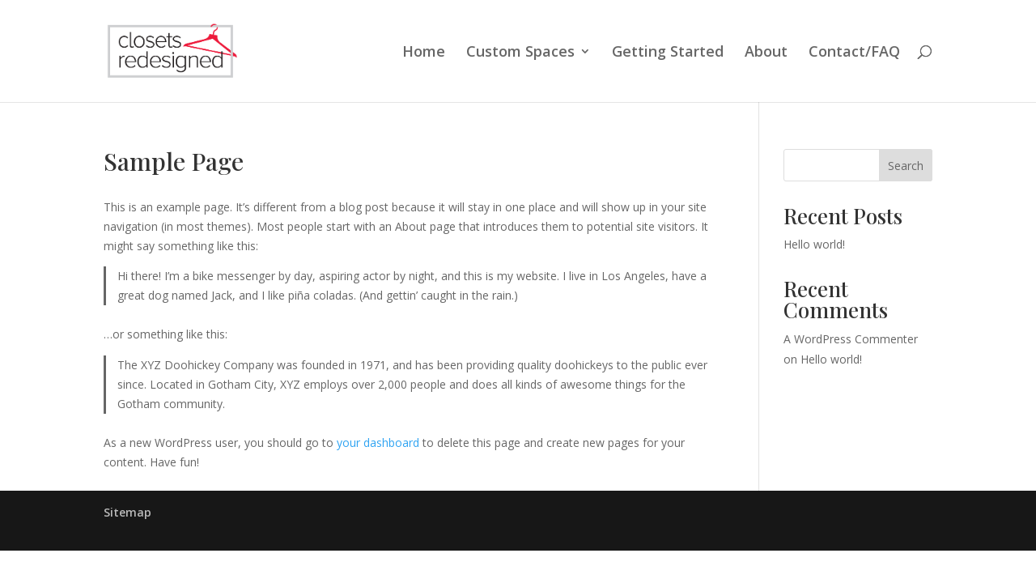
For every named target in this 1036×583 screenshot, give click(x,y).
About (766, 53)
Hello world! (814, 244)
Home (423, 53)
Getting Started (668, 53)
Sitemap (127, 512)
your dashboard (378, 442)
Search (905, 165)
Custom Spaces (520, 53)
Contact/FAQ (854, 53)
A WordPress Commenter (850, 339)
